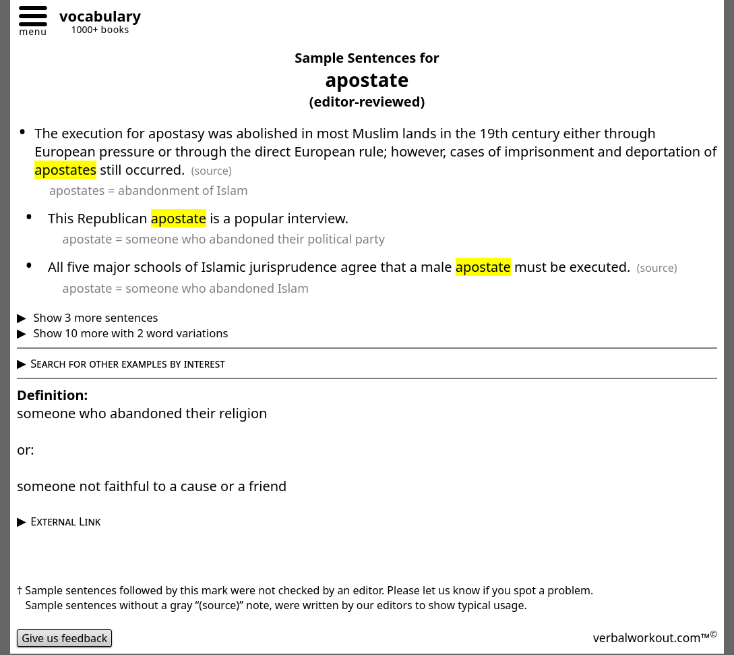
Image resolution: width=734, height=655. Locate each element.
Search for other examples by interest (127, 363)
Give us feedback (65, 638)
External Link (65, 521)
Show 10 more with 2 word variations (129, 333)
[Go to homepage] (95, 18)
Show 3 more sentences (94, 317)
